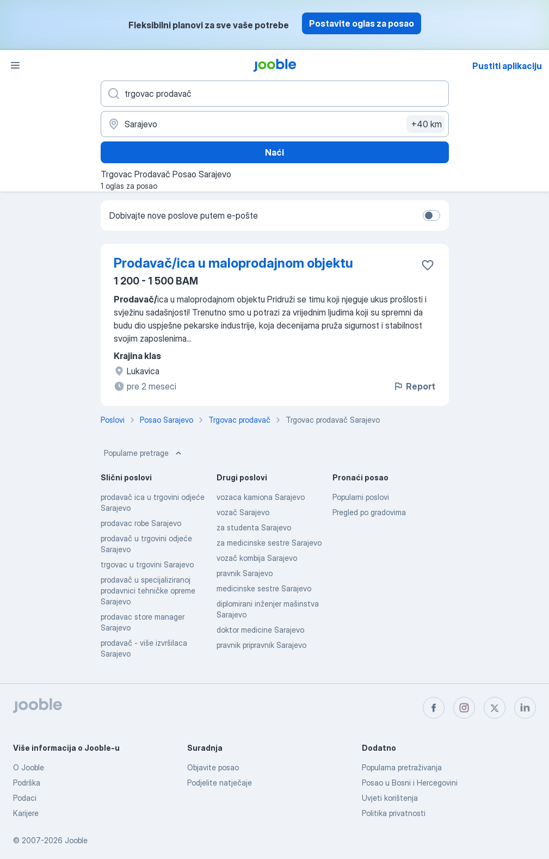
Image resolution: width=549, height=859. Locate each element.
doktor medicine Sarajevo (260, 629)
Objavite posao (213, 767)
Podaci (24, 797)
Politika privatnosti (393, 813)
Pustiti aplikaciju (507, 65)
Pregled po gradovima (369, 512)
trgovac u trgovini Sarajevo (147, 564)
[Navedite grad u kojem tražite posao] (275, 124)
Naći (274, 152)
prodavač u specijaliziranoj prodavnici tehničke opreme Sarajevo (148, 590)
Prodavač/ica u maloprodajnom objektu (233, 263)
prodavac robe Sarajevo (141, 523)
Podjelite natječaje (219, 782)
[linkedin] (525, 708)
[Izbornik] (15, 65)
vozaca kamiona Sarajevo (261, 497)
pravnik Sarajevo (245, 573)
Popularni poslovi (360, 497)
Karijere (26, 813)
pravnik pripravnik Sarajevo (261, 645)
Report (414, 386)
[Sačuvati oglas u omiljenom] (427, 265)
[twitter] (494, 708)
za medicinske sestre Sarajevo (269, 542)
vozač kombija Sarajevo (257, 558)
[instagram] (464, 708)
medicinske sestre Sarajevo (264, 588)
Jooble (76, 840)
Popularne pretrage (144, 453)
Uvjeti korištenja (390, 797)
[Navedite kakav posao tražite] (275, 94)
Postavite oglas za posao (361, 23)
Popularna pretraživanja (402, 767)
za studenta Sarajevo (254, 527)
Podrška (26, 782)
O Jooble (28, 767)
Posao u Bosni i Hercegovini (410, 782)
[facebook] (434, 708)
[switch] (431, 215)
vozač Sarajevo (243, 512)
